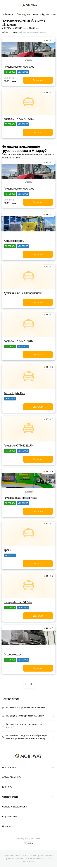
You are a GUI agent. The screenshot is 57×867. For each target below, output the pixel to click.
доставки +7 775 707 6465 (19, 118)
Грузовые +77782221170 (18, 445)
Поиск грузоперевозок (28, 14)
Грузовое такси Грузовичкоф (20, 497)
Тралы (7, 550)
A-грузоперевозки (14, 240)
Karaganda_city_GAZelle (18, 602)
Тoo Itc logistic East (14, 393)
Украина (28, 843)
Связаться (38, 80)
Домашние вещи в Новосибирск (22, 293)
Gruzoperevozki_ (13, 654)
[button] (26, 60)
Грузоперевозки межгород (19, 66)
